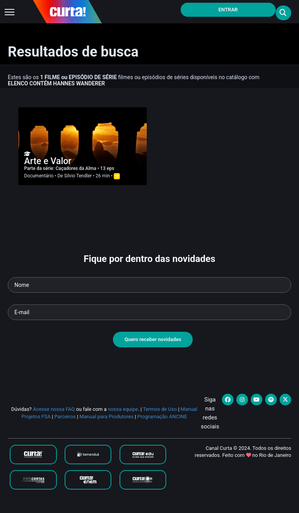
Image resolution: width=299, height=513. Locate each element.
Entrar (228, 9)
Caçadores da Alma (76, 168)
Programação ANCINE (162, 416)
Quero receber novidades (153, 339)
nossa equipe (123, 409)
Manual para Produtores (106, 416)
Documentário (38, 176)
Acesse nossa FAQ (54, 409)
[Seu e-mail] (149, 312)
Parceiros (65, 416)
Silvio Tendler (78, 176)
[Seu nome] (149, 285)
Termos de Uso (160, 409)
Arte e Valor (47, 161)
